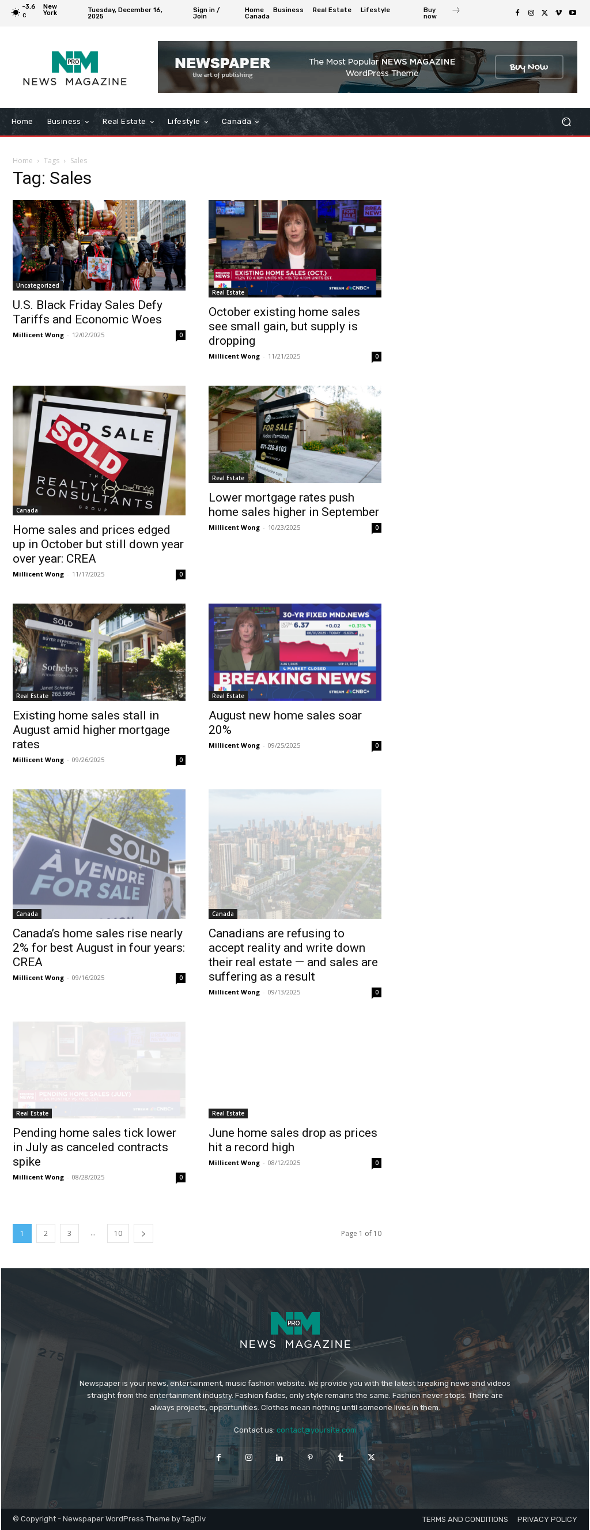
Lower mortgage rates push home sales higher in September (294, 505)
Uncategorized (37, 285)
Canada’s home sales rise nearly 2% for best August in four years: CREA (99, 947)
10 (118, 1233)
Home (23, 160)
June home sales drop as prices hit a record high (293, 1140)
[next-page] (143, 1233)
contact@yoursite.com (317, 1430)
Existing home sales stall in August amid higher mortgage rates (91, 730)
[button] (566, 121)
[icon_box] (442, 14)
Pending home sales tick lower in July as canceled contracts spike (94, 1147)
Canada (27, 510)
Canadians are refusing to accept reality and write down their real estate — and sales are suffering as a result (293, 954)
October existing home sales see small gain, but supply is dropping (284, 326)
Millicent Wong (38, 334)
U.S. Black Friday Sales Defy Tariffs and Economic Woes (87, 312)
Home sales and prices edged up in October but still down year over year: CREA (98, 544)
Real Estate (228, 292)
